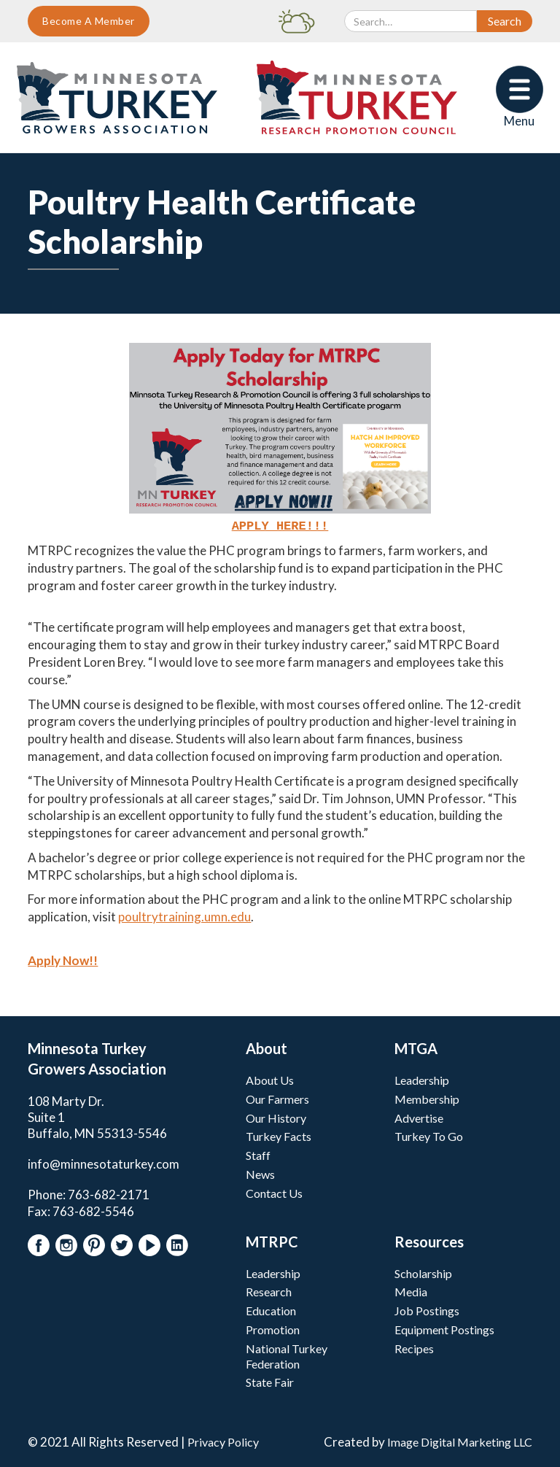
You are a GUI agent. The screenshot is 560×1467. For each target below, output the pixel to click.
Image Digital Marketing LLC (459, 1440)
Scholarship (423, 1272)
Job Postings (426, 1309)
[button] (519, 97)
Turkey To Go (428, 1135)
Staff (258, 1154)
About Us (270, 1078)
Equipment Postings (444, 1328)
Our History (276, 1116)
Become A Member (88, 21)
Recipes (414, 1347)
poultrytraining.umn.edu (184, 915)
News (260, 1173)
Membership (426, 1097)
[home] (117, 97)
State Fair (270, 1380)
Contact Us (274, 1192)
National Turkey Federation (286, 1354)
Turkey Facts (278, 1135)
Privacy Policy (223, 1440)
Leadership (421, 1078)
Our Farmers (277, 1097)
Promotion (273, 1328)
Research (269, 1290)
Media (410, 1290)
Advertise (418, 1116)
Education (271, 1309)
